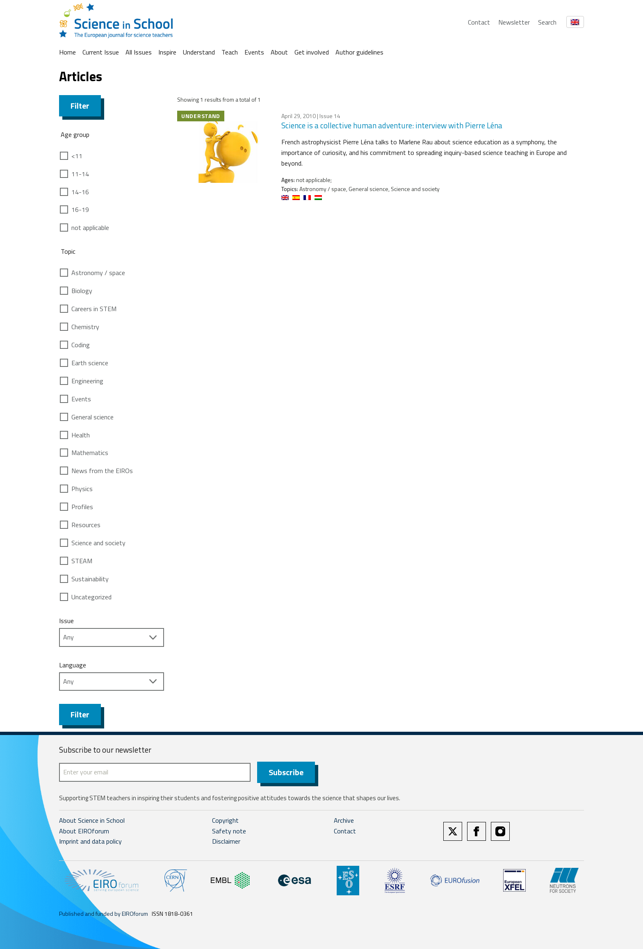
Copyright (225, 820)
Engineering (87, 381)
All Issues (138, 52)
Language (72, 665)
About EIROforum (84, 831)
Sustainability (90, 579)
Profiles (82, 507)
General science (92, 417)
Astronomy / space (98, 273)
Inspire (167, 52)
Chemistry (85, 327)
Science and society (98, 543)
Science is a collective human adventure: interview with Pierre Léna (391, 125)
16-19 (80, 209)
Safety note (229, 831)
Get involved (311, 52)
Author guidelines (359, 52)
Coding (80, 345)
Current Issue (100, 52)
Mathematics (89, 452)
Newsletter (514, 22)
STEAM (81, 561)
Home (67, 52)
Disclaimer (226, 841)
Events (254, 52)
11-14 (80, 174)
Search (547, 22)
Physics (82, 489)
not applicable (90, 227)
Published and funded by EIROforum (103, 913)
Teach (229, 52)
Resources (85, 525)
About (279, 52)
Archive (344, 820)
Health (80, 435)
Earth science (89, 363)
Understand (199, 52)
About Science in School (92, 820)
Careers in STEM (93, 309)
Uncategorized (91, 597)
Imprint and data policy (90, 841)
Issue (66, 621)
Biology (81, 291)
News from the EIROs (102, 471)
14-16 (80, 192)
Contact (479, 22)
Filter (80, 105)
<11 (76, 156)
